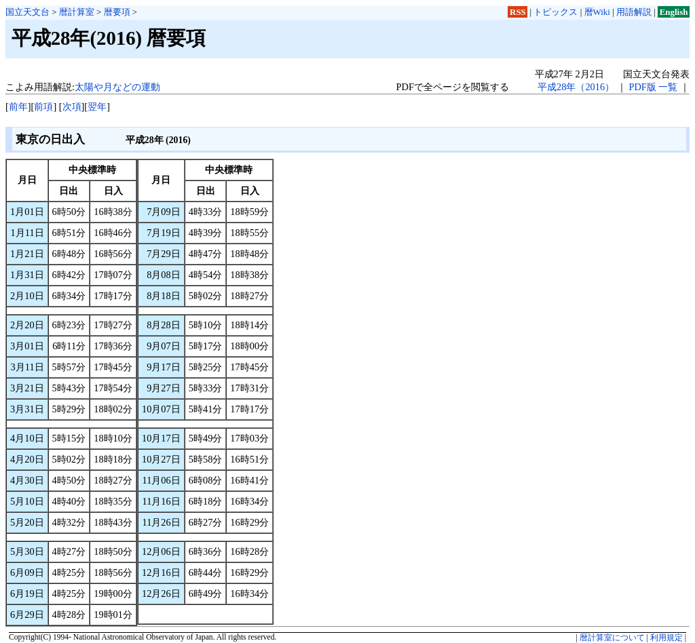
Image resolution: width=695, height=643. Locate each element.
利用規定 (666, 638)
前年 (18, 106)
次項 (71, 106)
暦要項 (117, 12)
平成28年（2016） (576, 86)
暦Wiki (597, 12)
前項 (43, 106)
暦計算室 (76, 12)
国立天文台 (27, 12)
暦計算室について (612, 638)
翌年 (97, 106)
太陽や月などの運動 (117, 86)
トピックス (555, 12)
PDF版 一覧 (652, 86)
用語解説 (634, 12)
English (674, 12)
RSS (518, 12)
